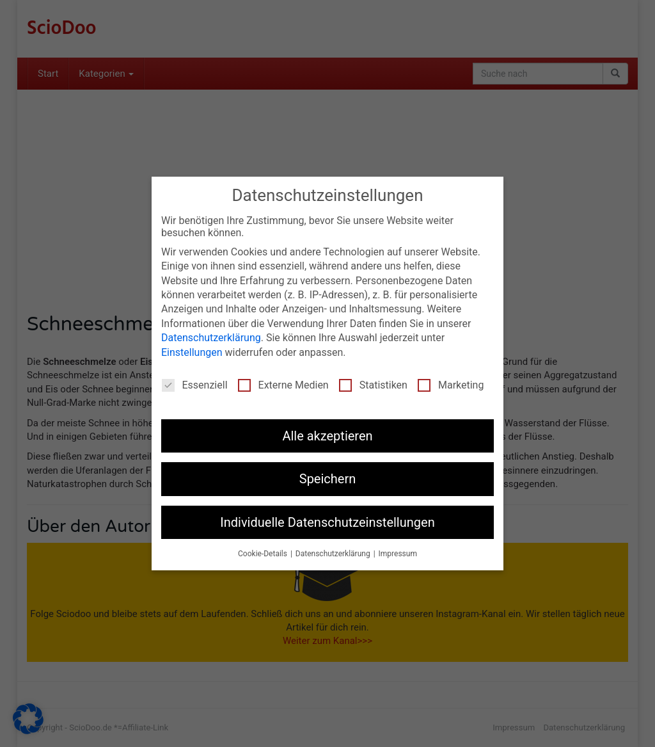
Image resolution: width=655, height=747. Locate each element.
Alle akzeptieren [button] (327, 436)
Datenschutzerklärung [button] (334, 553)
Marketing (451, 385)
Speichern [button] (327, 478)
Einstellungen (192, 352)
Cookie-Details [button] (263, 553)
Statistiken (373, 385)
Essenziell (195, 385)
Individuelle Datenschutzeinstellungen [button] (327, 521)
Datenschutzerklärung (211, 338)
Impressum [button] (398, 553)
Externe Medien (283, 385)
